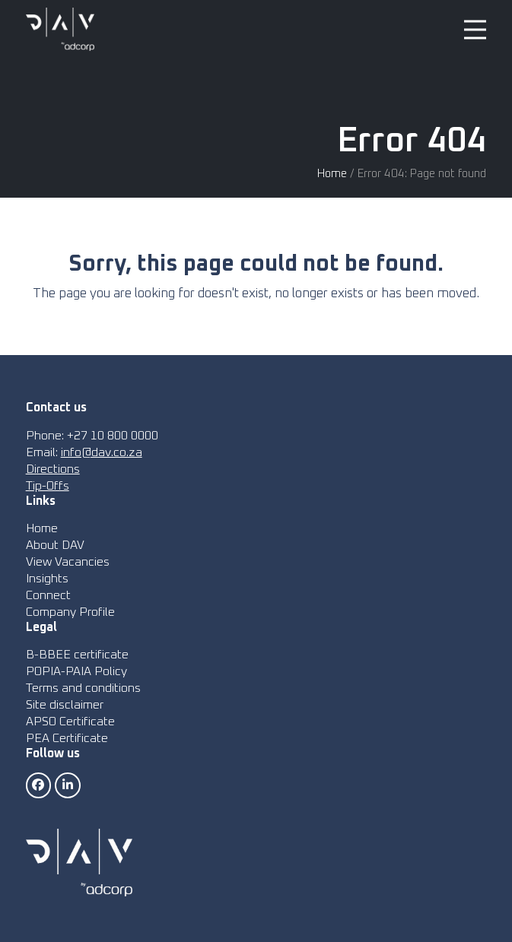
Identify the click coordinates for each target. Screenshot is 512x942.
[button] (475, 29)
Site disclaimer (64, 705)
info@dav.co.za (101, 452)
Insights (47, 578)
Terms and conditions (83, 688)
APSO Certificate (70, 721)
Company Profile (70, 612)
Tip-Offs (47, 486)
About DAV (55, 545)
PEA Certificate (67, 738)
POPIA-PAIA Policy (76, 671)
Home (332, 173)
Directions (53, 469)
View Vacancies (68, 562)
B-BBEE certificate (77, 655)
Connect (48, 595)
